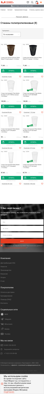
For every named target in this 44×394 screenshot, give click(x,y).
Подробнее (9, 392)
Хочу (22, 241)
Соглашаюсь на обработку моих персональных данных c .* (23, 247)
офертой (14, 365)
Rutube (7, 329)
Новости (4, 266)
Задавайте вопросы (11, 349)
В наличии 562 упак (7, 148)
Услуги (3, 277)
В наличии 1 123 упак (29, 112)
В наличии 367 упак (7, 183)
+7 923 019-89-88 (10, 353)
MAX (6, 314)
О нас (3, 281)
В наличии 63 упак (29, 76)
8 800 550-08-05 (10, 345)
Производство (6, 270)
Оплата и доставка (7, 292)
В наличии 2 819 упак (29, 148)
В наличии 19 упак (7, 76)
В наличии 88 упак (7, 112)
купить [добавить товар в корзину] (11, 71)
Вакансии (4, 274)
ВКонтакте (8, 324)
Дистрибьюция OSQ (8, 263)
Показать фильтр (22, 17)
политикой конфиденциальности (15, 248)
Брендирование (6, 296)
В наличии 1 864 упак (29, 183)
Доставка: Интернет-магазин (22, 6)
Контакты (4, 303)
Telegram (8, 319)
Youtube (7, 334)
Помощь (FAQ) (6, 299)
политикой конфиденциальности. (29, 365)
